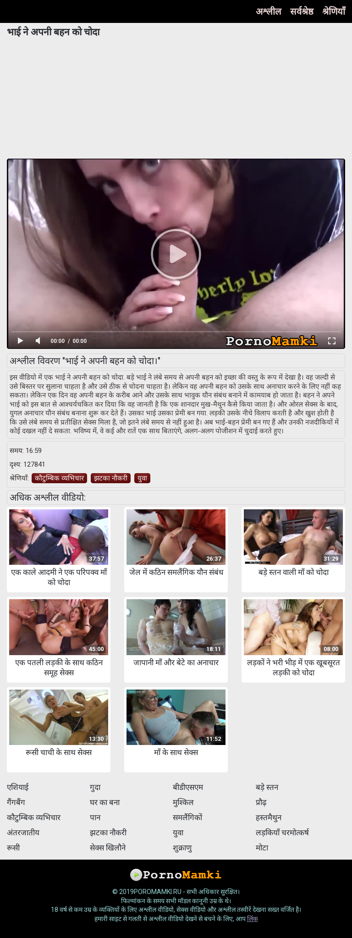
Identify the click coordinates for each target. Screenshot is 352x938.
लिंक (252, 918)
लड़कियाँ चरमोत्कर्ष (282, 832)
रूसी (13, 847)
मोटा (262, 847)
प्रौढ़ (261, 802)
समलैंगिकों (187, 817)
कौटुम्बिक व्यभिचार (59, 478)
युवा (142, 478)
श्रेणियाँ (333, 11)
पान (95, 817)
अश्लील (268, 11)
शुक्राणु (182, 847)
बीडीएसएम (188, 787)
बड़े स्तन (267, 787)
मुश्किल (183, 802)
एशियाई (17, 787)
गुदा (95, 787)
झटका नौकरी (110, 478)
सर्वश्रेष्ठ (302, 11)
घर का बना (105, 802)
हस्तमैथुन (268, 817)
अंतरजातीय (23, 832)
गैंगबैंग (16, 802)
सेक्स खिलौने (108, 847)
